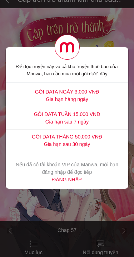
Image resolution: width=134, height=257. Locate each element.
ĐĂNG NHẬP (67, 179)
